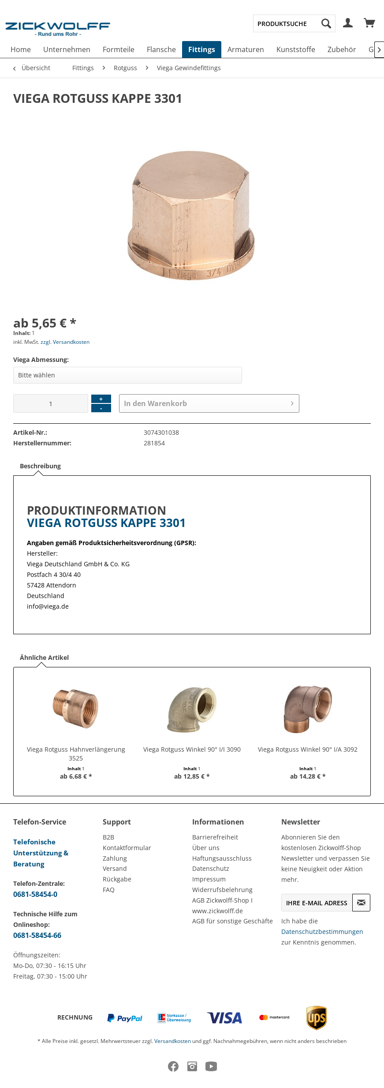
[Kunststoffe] (295, 49)
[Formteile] (119, 49)
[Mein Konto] (348, 23)
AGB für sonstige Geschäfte (232, 921)
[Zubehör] (341, 49)
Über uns (206, 847)
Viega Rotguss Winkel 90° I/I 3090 (192, 749)
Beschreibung (40, 466)
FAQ (109, 889)
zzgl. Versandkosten (65, 342)
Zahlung (115, 858)
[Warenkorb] (370, 23)
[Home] (20, 49)
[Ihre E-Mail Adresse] (317, 902)
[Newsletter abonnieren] (361, 902)
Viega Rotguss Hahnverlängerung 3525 (76, 753)
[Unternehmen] (67, 49)
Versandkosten (172, 1041)
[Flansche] (161, 49)
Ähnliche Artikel (44, 657)
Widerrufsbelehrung (222, 889)
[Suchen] (326, 23)
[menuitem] (294, 23)
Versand (115, 868)
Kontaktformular (127, 847)
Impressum (209, 879)
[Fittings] (201, 49)
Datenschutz (210, 868)
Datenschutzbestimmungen (322, 931)
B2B (108, 837)
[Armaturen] (245, 49)
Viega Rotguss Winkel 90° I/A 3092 (308, 749)
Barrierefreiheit (215, 837)
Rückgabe (117, 879)
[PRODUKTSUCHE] (294, 23)
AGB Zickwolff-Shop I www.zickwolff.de (222, 905)
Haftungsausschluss (222, 858)
